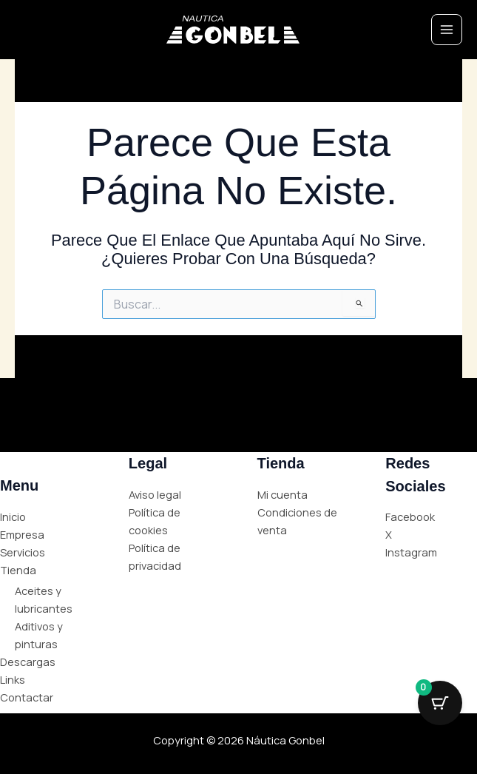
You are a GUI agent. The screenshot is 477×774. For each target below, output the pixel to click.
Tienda (18, 569)
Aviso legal (155, 494)
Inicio (13, 516)
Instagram (411, 552)
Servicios (22, 552)
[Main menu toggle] (446, 29)
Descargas (27, 661)
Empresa (22, 534)
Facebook (410, 516)
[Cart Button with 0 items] (440, 703)
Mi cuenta (282, 494)
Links (12, 679)
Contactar (26, 697)
